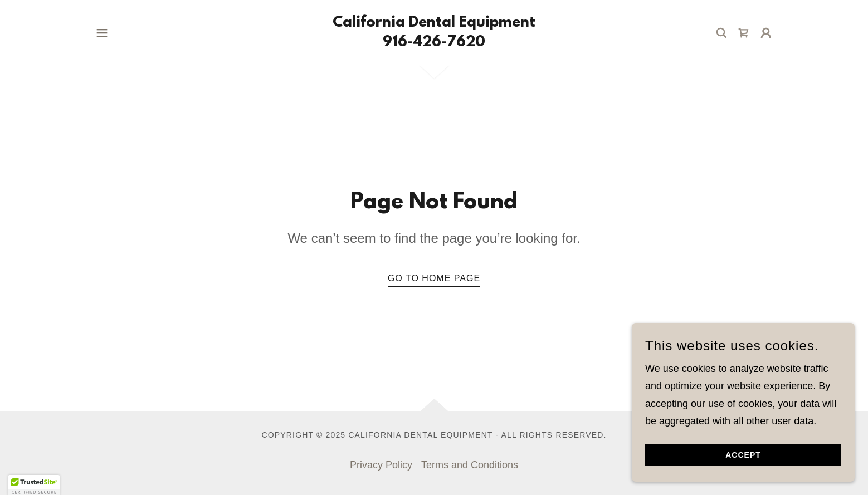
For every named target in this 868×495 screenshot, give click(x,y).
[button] (102, 33)
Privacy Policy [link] (381, 465)
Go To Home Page (434, 278)
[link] (434, 42)
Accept (743, 454)
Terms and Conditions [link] (469, 465)
